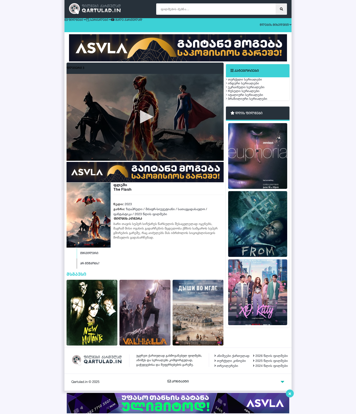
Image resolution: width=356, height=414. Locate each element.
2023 (128, 208)
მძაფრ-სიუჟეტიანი (160, 213)
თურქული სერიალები (248, 83)
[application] (145, 121)
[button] (145, 121)
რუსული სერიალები (247, 115)
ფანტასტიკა (122, 218)
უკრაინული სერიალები (249, 104)
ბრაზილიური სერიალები (251, 136)
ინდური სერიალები (247, 94)
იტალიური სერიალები (249, 126)
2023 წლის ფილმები (151, 218)
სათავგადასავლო (191, 213)
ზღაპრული (134, 213)
